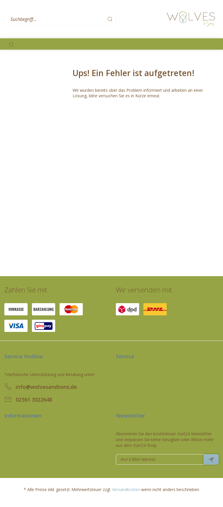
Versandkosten (126, 489)
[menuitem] (83, 19)
